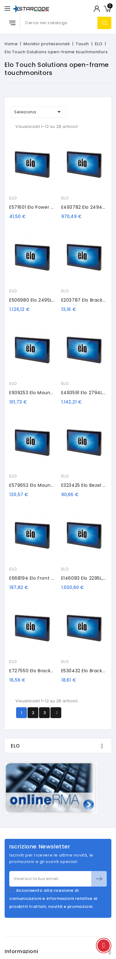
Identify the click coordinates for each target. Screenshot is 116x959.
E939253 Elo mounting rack (40, 393)
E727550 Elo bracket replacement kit (52, 671)
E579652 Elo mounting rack (40, 485)
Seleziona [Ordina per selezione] (38, 112)
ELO (13, 198)
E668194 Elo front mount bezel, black (51, 578)
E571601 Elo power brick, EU (39, 207)
